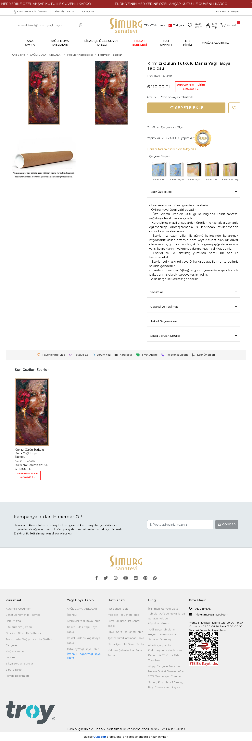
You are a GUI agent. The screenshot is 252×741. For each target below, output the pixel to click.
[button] (229, 25)
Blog (152, 600)
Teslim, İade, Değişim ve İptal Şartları (29, 639)
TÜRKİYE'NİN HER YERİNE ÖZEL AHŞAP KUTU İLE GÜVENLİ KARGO (176, 4)
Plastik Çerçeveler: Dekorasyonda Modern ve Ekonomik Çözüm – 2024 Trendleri (165, 653)
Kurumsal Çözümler (18, 608)
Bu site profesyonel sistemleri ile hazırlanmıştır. (126, 736)
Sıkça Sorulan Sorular (19, 663)
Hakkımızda (13, 620)
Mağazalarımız (15, 651)
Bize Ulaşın (197, 600)
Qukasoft (99, 736)
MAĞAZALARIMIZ (215, 42)
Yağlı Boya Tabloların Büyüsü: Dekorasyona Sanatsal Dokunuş (162, 634)
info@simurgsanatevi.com (208, 614)
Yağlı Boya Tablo (80, 600)
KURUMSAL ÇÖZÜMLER (30, 12)
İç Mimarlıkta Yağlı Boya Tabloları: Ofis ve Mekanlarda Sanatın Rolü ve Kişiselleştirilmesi (166, 616)
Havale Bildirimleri (17, 675)
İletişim (235, 12)
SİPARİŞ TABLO (64, 11)
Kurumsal (13, 600)
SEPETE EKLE (186, 108)
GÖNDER (227, 524)
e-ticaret (128, 736)
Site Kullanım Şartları (19, 626)
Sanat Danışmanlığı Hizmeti (23, 614)
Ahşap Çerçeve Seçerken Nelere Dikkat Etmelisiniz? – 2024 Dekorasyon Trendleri (165, 671)
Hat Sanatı (116, 600)
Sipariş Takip (14, 669)
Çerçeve (11, 645)
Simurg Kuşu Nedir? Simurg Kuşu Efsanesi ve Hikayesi (165, 685)
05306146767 (200, 608)
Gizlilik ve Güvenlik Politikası (23, 633)
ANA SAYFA (30, 42)
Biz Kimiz (221, 12)
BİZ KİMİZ (187, 42)
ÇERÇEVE (88, 11)
